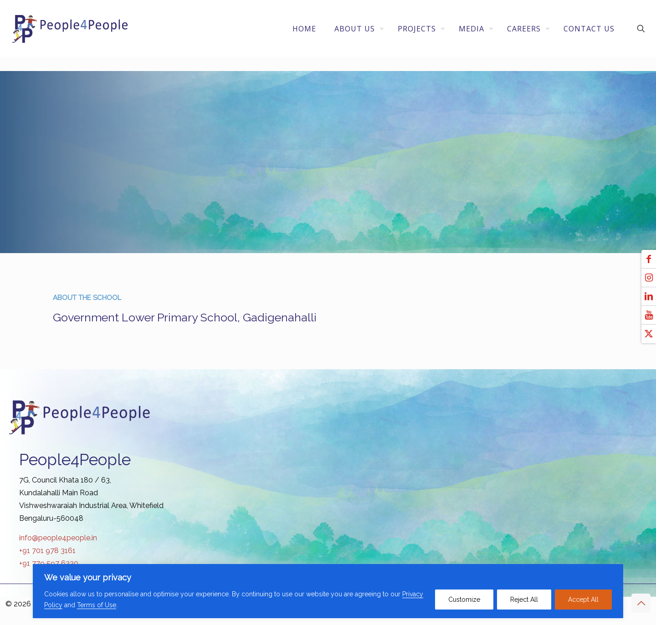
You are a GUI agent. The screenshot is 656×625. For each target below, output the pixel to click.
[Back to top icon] (641, 603)
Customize (464, 599)
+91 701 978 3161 (47, 550)
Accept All (583, 599)
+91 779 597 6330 (48, 563)
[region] (328, 591)
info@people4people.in (58, 538)
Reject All (524, 599)
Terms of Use (96, 605)
